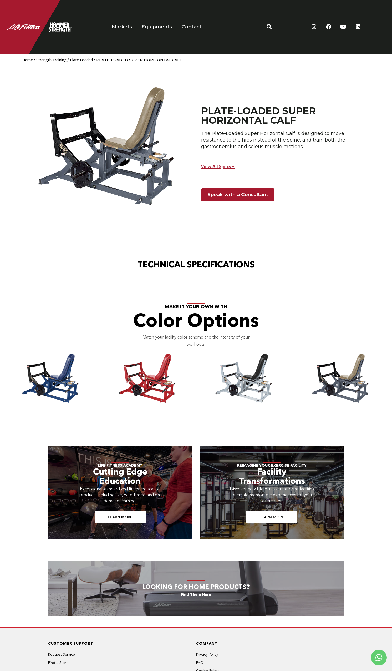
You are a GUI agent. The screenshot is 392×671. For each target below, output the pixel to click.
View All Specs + (218, 166)
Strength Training (51, 59)
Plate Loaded (81, 59)
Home (27, 59)
